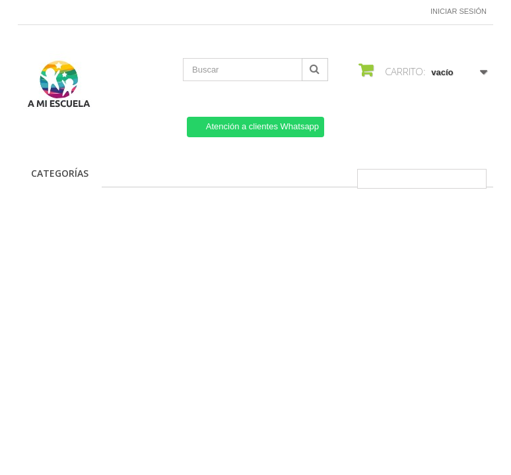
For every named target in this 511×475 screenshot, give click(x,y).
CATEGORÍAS (59, 173)
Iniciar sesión (458, 11)
